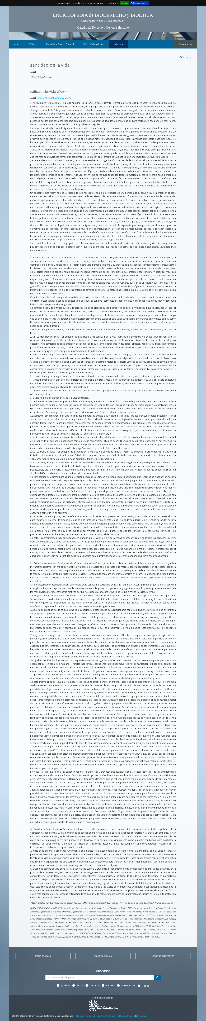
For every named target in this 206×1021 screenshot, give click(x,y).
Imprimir (141, 1016)
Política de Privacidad (85, 1016)
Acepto (124, 3)
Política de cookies (139, 3)
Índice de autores (103, 956)
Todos (143, 985)
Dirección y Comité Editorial (60, 44)
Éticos (77, 985)
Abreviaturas (126, 985)
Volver (184, 57)
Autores (108, 985)
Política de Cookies (126, 1016)
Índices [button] (118, 44)
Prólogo (32, 44)
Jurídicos (63, 985)
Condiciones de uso (106, 1016)
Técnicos (92, 985)
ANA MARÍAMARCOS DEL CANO (54, 97)
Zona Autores (185, 44)
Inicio (16, 44)
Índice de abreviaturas (163, 956)
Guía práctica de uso (93, 44)
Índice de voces (43, 956)
